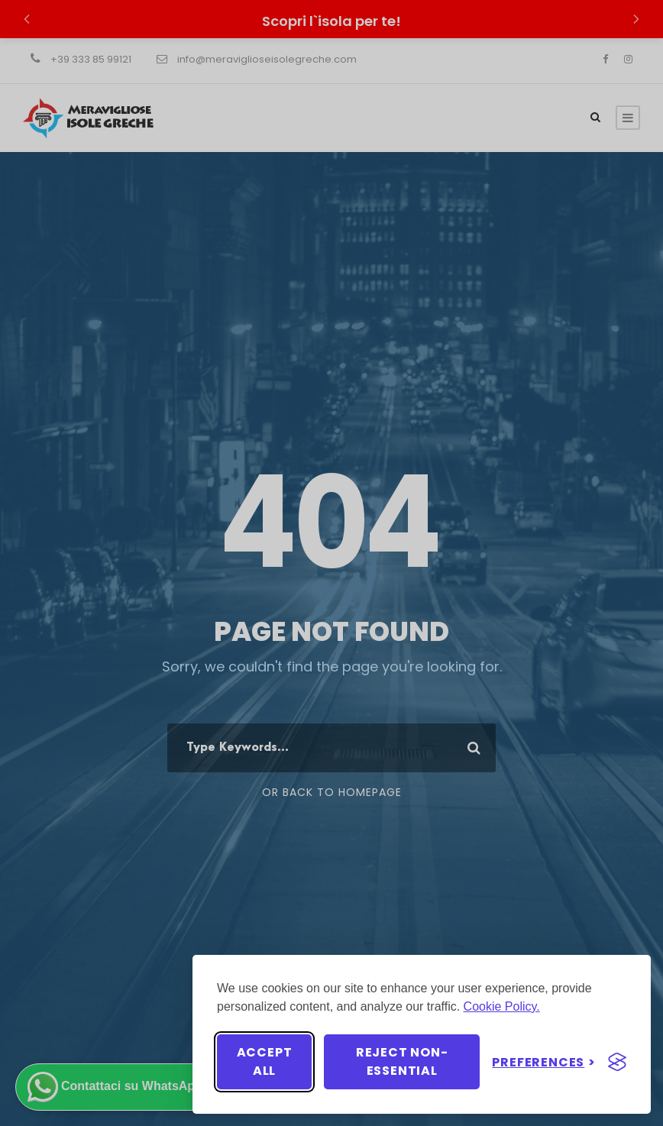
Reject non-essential (402, 1061)
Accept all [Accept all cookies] (265, 1061)
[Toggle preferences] (544, 1062)
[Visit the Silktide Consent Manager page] (617, 1062)
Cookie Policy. (502, 1006)
